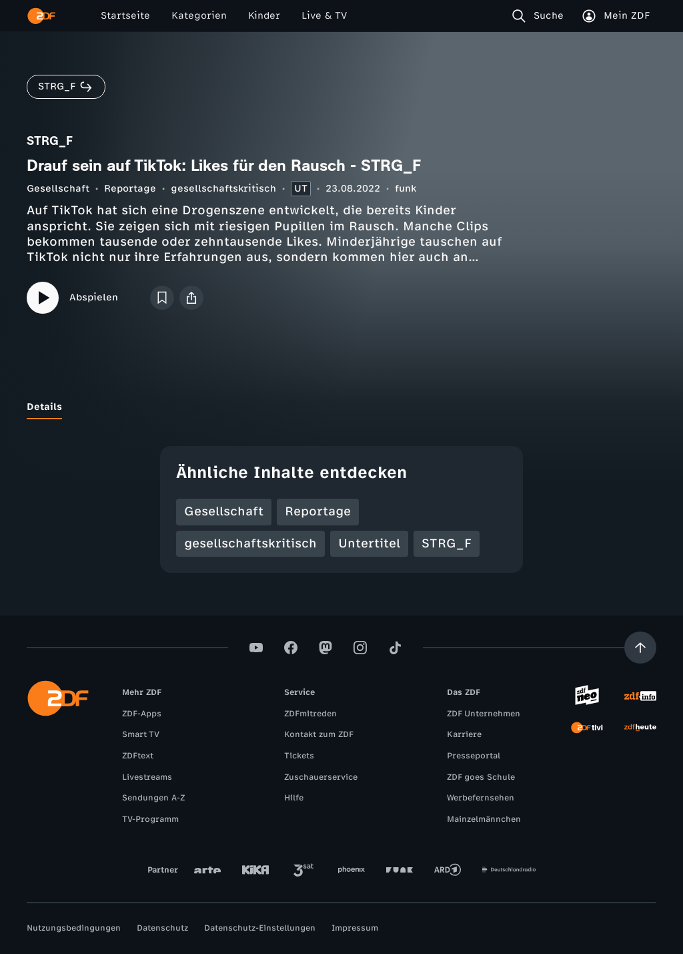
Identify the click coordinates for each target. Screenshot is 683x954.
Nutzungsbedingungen (74, 928)
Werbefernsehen (480, 797)
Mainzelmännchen (484, 819)
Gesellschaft (58, 188)
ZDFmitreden (310, 713)
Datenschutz (162, 928)
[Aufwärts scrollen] (640, 648)
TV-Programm (150, 819)
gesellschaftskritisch (223, 188)
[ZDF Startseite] (41, 16)
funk (405, 188)
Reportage (130, 188)
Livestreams (147, 777)
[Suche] (540, 16)
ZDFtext (137, 755)
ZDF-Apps (141, 713)
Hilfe (293, 797)
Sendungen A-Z (153, 797)
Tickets (299, 755)
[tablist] (341, 407)
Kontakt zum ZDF (319, 734)
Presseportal (473, 755)
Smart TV (140, 734)
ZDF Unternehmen (483, 713)
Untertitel (369, 543)
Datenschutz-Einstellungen (259, 928)
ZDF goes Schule (481, 777)
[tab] (44, 407)
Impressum (354, 928)
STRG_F (447, 543)
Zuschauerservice (321, 777)
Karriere (464, 734)
